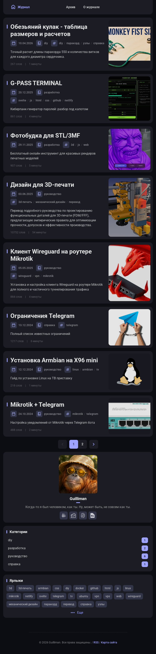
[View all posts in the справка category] (78, 564)
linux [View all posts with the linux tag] (128, 588)
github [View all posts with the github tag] (94, 588)
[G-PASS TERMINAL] (129, 98)
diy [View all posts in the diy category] (46, 43)
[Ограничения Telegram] (129, 327)
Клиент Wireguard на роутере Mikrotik (51, 255)
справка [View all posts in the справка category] (49, 325)
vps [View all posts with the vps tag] (108, 596)
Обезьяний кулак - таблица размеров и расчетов (48, 30)
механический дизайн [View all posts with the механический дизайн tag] (23, 604)
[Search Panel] (136, 7)
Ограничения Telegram (45, 315)
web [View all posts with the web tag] (119, 596)
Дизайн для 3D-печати (45, 184)
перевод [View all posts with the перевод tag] (68, 604)
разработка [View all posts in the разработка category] (52, 92)
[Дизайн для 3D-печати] (129, 207)
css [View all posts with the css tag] (57, 588)
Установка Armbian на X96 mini (57, 360)
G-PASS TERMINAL (39, 83)
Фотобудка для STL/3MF (48, 135)
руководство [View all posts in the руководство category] (52, 194)
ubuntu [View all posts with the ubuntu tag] (83, 596)
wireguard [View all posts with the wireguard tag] (134, 596)
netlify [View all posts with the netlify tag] (29, 596)
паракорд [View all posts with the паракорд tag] (50, 604)
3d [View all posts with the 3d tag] (10, 588)
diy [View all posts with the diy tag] (67, 588)
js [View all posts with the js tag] (118, 588)
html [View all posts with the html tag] (107, 588)
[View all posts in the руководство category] (78, 556)
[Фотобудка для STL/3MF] (129, 149)
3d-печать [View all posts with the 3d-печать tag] (25, 588)
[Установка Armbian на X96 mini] (129, 371)
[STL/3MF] (73, 515)
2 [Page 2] (82, 444)
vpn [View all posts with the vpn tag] (97, 596)
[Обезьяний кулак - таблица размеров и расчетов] (129, 44)
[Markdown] (93, 515)
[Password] (83, 515)
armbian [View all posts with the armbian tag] (43, 588)
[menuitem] (145, 7)
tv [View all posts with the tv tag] (71, 596)
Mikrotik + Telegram (40, 404)
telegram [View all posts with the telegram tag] (58, 596)
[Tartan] (64, 515)
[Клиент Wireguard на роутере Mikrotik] (129, 273)
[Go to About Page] (78, 474)
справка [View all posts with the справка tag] (86, 604)
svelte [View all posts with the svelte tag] (42, 596)
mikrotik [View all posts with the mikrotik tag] (14, 596)
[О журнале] (91, 7)
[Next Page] (93, 444)
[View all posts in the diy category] (78, 540)
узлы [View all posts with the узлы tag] (101, 604)
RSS (96, 642)
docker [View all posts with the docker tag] (79, 588)
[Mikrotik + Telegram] (129, 416)
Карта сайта (109, 642)
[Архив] (70, 7)
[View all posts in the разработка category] (78, 548)
